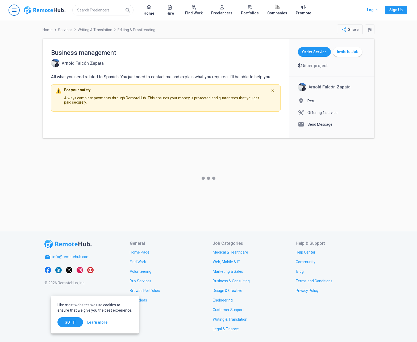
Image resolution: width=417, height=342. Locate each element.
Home (48, 30)
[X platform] (69, 269)
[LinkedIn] (58, 269)
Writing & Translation (95, 30)
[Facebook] (48, 269)
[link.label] (305, 252)
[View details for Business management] (77, 63)
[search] (103, 10)
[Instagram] (79, 269)
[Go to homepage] (44, 10)
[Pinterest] (90, 269)
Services (65, 30)
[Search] (128, 10)
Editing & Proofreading (136, 30)
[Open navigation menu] (14, 10)
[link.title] (140, 252)
